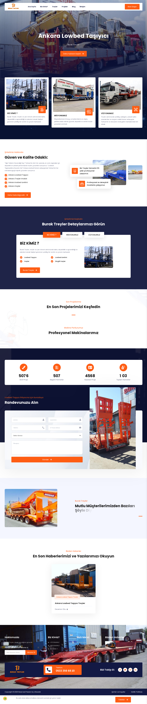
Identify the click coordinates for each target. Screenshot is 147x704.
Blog (73, 7)
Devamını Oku (61, 609)
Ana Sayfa (32, 7)
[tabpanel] (73, 256)
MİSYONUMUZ (60, 117)
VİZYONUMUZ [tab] (94, 235)
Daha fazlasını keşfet (72, 54)
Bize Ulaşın (132, 6)
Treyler (55, 7)
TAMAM (121, 699)
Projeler (65, 7)
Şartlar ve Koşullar (118, 692)
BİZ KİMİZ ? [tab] (51, 235)
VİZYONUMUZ (107, 115)
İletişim (82, 7)
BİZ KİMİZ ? (12, 115)
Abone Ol (31, 652)
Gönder (45, 459)
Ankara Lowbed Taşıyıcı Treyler (67, 597)
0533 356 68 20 (65, 670)
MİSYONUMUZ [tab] (72, 235)
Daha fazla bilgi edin (16, 195)
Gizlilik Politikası (136, 692)
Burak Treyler (28, 270)
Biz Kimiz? (44, 7)
